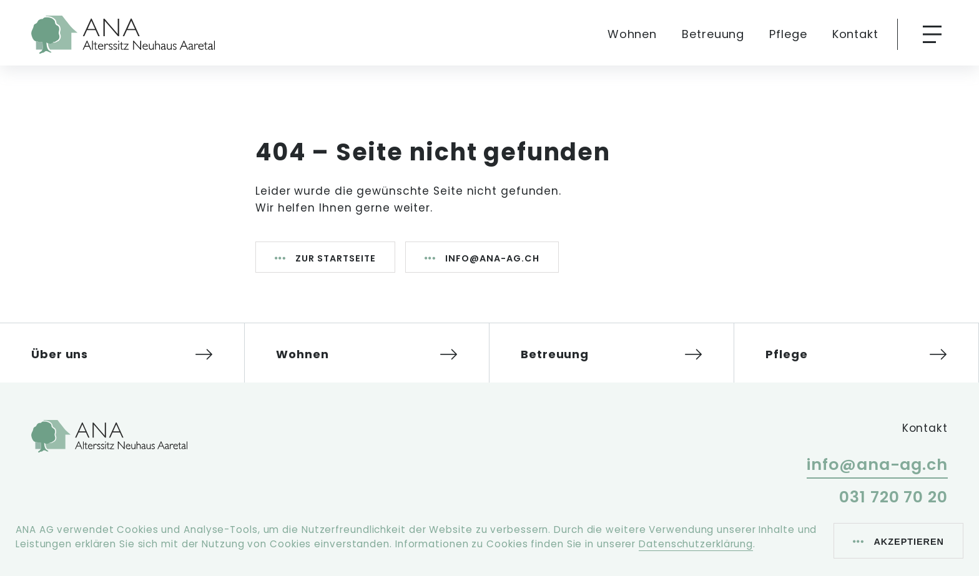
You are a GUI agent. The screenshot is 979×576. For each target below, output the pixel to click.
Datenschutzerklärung (696, 543)
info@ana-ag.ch (492, 258)
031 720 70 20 (893, 497)
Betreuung (713, 34)
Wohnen (632, 34)
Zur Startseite (335, 258)
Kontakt (855, 34)
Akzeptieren (908, 542)
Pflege (788, 34)
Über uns (59, 354)
